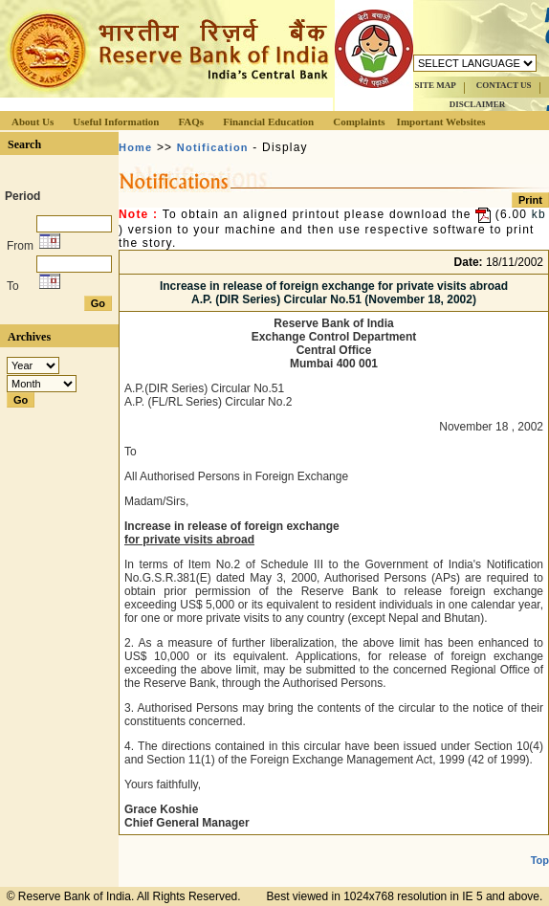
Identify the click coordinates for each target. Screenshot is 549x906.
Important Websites (441, 121)
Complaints (358, 121)
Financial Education (268, 121)
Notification (213, 147)
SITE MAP (434, 85)
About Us (32, 121)
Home (135, 147)
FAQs (191, 121)
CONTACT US (504, 85)
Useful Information (116, 121)
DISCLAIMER (478, 104)
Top (540, 860)
